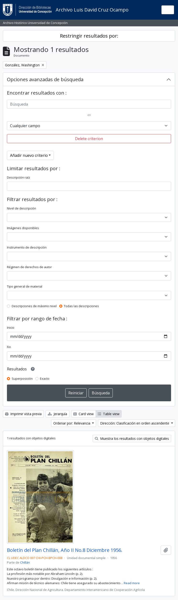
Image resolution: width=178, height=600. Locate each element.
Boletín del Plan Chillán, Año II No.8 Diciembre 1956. (64, 550)
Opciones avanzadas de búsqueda (45, 79)
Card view (83, 414)
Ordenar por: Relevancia (72, 423)
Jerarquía (57, 414)
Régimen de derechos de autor (29, 267)
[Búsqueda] (89, 104)
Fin (9, 347)
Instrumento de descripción (27, 247)
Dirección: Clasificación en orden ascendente (135, 423)
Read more (132, 583)
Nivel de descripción (21, 208)
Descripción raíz (18, 177)
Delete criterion (89, 138)
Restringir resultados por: (89, 36)
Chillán (25, 562)
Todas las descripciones (81, 306)
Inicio (10, 327)
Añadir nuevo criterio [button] (29, 155)
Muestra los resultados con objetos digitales (132, 438)
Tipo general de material (24, 286)
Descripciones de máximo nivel (34, 306)
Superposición (22, 378)
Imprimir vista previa (23, 414)
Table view (108, 414)
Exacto (44, 378)
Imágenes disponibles (23, 228)
